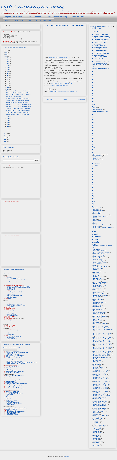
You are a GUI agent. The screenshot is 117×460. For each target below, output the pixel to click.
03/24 (8, 67)
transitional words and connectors (14, 361)
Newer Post (48, 99)
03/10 (8, 87)
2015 (5, 137)
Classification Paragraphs (10, 382)
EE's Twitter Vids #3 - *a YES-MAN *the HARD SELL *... (18, 94)
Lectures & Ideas (78, 17)
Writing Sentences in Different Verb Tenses (15, 355)
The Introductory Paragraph (12, 392)
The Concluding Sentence (11, 370)
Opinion (8, 384)
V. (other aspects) (96, 230)
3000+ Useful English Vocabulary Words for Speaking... (18, 108)
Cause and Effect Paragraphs (12, 380)
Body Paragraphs (9, 397)
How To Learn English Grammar (13, 96)
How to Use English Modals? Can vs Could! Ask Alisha (18, 90)
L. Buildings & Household (100, 52)
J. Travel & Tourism (98, 48)
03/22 (8, 71)
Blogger (67, 456)
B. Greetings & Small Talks (100, 34)
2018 (5, 50)
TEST (94, 231)
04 (6, 54)
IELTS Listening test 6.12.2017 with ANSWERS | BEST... (19, 104)
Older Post (81, 99)
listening (95, 234)
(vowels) (95, 165)
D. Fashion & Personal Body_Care (102, 37)
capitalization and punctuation (13, 360)
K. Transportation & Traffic (100, 50)
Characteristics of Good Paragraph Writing (15, 371)
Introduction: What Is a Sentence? (13, 351)
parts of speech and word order (13, 354)
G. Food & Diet (97, 44)
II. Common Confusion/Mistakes (100, 68)
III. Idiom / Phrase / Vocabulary (100, 111)
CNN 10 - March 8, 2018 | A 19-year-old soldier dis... (18, 102)
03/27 (8, 65)
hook (8, 395)
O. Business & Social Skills (100, 56)
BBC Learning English (14, 201)
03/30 (8, 60)
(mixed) (72, 91)
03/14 (8, 83)
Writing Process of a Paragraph (12, 372)
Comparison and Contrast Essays (15, 411)
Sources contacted (43, 20)
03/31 (8, 58)
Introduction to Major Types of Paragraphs (14, 375)
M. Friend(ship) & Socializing (101, 53)
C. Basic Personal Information (101, 36)
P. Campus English (98, 58)
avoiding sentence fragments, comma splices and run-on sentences (22, 362)
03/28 (8, 63)
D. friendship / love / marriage (101, 39)
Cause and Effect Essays (13, 412)
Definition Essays (11, 413)
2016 (5, 135)
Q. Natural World (97, 60)
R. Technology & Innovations (101, 61)
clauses (9, 298)
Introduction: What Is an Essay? (13, 391)
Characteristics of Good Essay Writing (14, 399)
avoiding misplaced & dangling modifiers (16, 363)
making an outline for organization (14, 403)
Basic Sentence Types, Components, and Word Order (17, 352)
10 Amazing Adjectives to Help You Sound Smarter (17, 112)
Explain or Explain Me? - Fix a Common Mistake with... (18, 110)
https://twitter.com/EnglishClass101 (59, 85)
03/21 (8, 73)
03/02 (8, 124)
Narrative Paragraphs (10, 377)
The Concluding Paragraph (11, 396)
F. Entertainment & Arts (99, 42)
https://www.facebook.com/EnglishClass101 (62, 83)
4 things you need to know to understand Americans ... (18, 100)
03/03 (8, 122)
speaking (95, 239)
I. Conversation (96, 31)
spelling (95, 241)
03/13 (8, 85)
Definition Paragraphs (10, 381)
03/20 (8, 75)
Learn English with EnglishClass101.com (59, 57)
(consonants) (96, 163)
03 (6, 56)
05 (6, 52)
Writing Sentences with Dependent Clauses (15, 356)
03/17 (8, 77)
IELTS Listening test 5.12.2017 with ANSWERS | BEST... (19, 106)
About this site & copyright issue (18, 20)
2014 (5, 139)
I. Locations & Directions (100, 47)
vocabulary (96, 242)
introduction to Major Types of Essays (16, 408)
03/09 (8, 89)
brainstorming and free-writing (13, 402)
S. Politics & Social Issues (100, 63)
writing (95, 244)
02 (6, 129)
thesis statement (10, 394)
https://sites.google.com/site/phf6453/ (11, 347)
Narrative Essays (11, 410)
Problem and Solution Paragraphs (15, 388)
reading (95, 237)
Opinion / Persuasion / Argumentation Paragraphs (16, 383)
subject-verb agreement (11, 359)
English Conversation (13, 17)
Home (65, 99)
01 (6, 131)
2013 (5, 141)
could (76, 91)
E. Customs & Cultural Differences (102, 41)
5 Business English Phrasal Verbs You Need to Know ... (18, 92)
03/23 (8, 69)
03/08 (8, 116)
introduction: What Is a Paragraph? (13, 366)
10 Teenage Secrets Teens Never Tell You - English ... (18, 98)
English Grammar (34, 17)
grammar (95, 233)
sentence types (10, 353)
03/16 (8, 79)
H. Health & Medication (99, 45)
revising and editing (11, 404)
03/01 (8, 126)
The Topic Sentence (10, 367)
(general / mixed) (10, 401)
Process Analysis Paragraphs (12, 386)
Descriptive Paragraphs (11, 376)
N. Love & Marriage (98, 55)
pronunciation (97, 236)
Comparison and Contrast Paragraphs (14, 379)
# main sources (96, 249)
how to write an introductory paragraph (14, 393)
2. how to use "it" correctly (11, 322)
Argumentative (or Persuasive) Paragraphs (15, 385)
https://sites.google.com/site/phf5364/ (11, 273)
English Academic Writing (56, 17)
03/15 (8, 81)
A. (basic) (95, 33)
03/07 (8, 118)
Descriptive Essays (11, 409)
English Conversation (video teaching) (32, 7)
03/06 (8, 120)
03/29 (8, 61)
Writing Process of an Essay (11, 400)
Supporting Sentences (10, 369)
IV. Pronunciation (96, 162)
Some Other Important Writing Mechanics (15, 357)
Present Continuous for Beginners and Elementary (17, 114)
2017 (5, 133)
